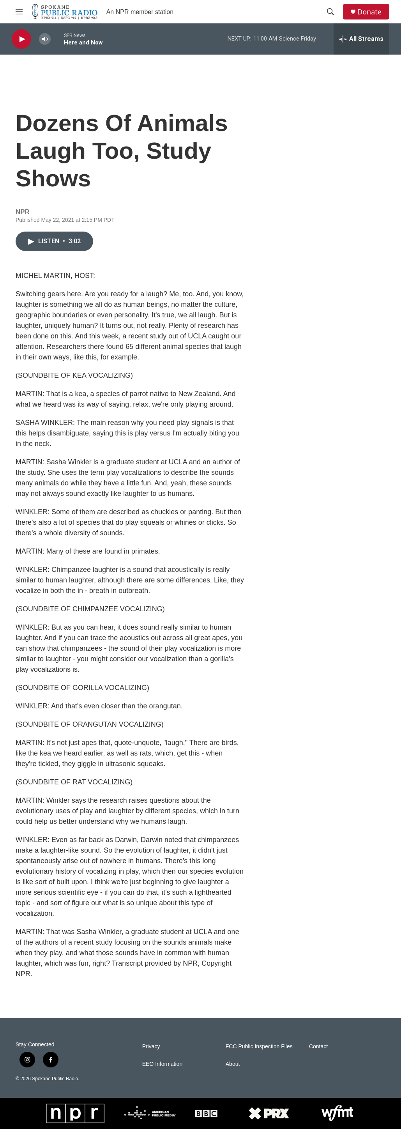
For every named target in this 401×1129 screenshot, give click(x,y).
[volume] (44, 39)
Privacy (151, 1046)
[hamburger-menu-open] (19, 11)
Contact (318, 1046)
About (233, 1064)
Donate (369, 12)
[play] (21, 39)
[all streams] (361, 39)
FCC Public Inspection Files (259, 1046)
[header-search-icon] (330, 11)
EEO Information (162, 1064)
